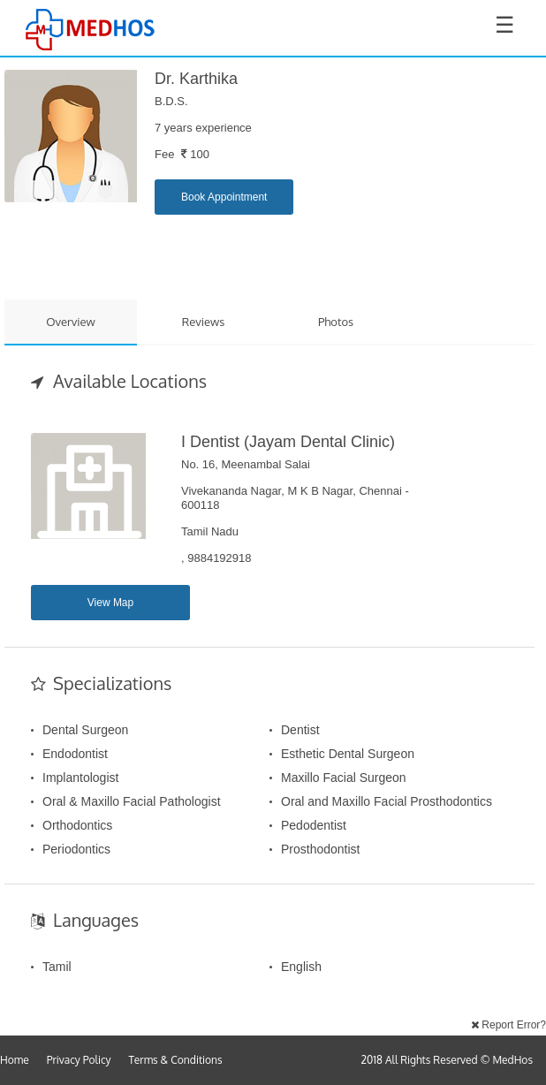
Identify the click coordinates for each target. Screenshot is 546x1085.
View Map (110, 602)
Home (14, 1059)
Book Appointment (224, 197)
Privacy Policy (79, 1059)
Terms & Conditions (176, 1059)
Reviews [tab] (203, 322)
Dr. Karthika (196, 78)
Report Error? (508, 1025)
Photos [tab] (335, 322)
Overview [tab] (70, 322)
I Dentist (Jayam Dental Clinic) (288, 442)
